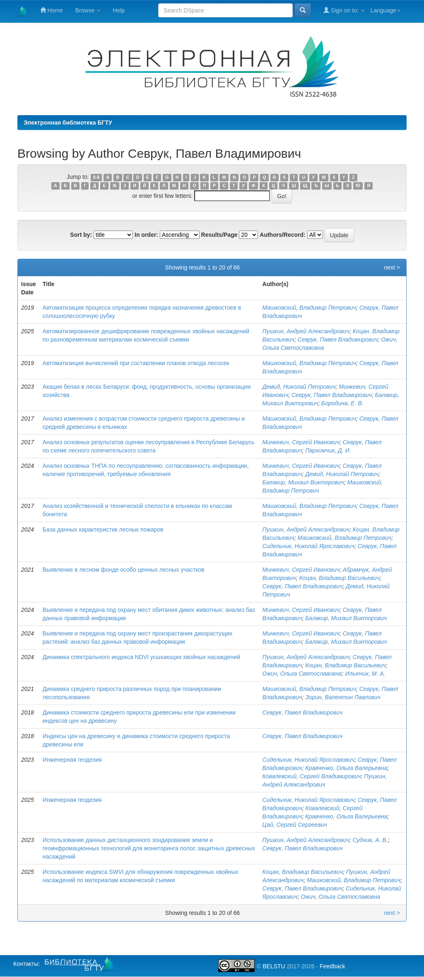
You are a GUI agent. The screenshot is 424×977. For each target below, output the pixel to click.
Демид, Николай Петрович (299, 386)
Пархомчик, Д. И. (328, 450)
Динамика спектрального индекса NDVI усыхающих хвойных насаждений (141, 657)
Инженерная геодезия (72, 759)
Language (385, 10)
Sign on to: (343, 10)
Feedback (332, 966)
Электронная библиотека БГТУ (68, 122)
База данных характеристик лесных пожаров (103, 529)
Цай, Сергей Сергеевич (295, 824)
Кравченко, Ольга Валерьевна (346, 768)
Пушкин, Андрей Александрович (306, 331)
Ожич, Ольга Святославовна (302, 673)
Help (119, 10)
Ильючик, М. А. (365, 673)
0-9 (96, 177)
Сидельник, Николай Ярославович (308, 546)
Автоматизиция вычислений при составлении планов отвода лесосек (136, 363)
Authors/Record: (282, 234)
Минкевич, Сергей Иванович (301, 442)
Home (51, 10)
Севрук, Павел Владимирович (338, 339)
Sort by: (81, 234)
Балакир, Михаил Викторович (303, 482)
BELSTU (274, 966)
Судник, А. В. (370, 840)
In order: (146, 234)
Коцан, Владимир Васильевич (339, 578)
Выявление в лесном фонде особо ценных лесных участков (124, 569)
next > (392, 267)
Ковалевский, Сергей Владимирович (312, 776)
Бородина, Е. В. (342, 403)
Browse (88, 10)
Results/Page (219, 234)
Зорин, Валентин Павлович (343, 697)
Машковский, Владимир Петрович (309, 307)
